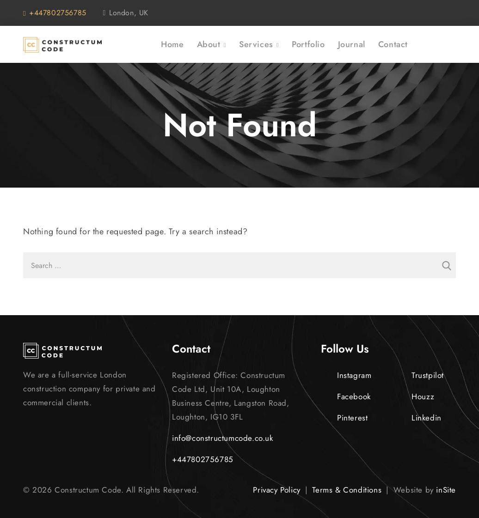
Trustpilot (419, 375)
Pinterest (344, 417)
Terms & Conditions (346, 489)
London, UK (125, 12)
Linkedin (418, 417)
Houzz (415, 396)
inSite (446, 489)
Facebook (346, 396)
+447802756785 (54, 12)
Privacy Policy (276, 489)
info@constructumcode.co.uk (222, 438)
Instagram (346, 375)
